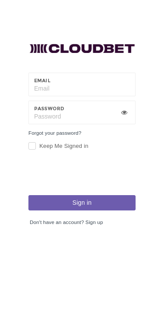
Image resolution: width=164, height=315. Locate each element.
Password (49, 108)
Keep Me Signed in (63, 146)
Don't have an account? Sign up (66, 222)
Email (42, 80)
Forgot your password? (54, 133)
